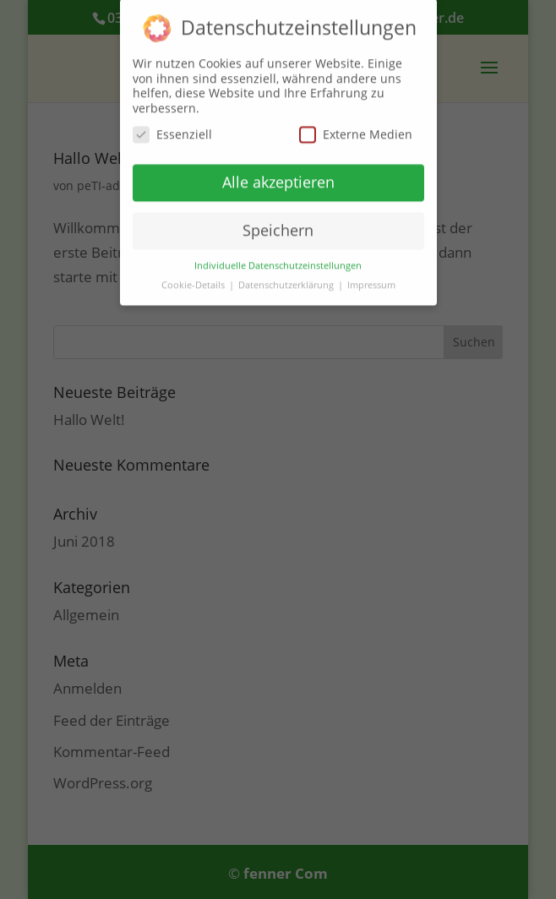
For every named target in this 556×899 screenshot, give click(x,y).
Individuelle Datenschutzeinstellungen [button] (278, 259)
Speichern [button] (278, 224)
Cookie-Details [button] (194, 279)
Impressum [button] (371, 279)
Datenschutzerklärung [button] (287, 279)
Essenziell (172, 128)
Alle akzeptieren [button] (278, 176)
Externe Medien (355, 128)
